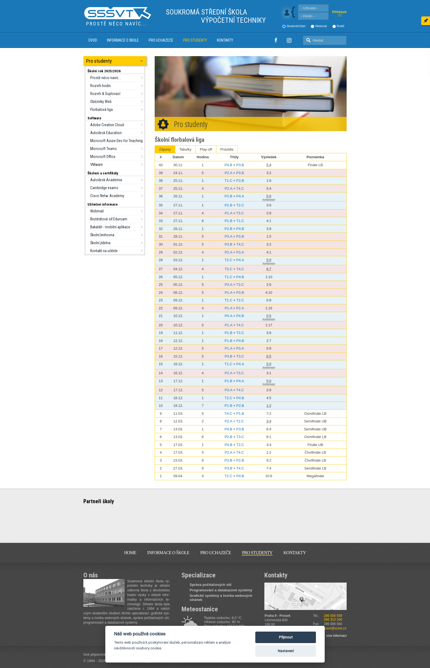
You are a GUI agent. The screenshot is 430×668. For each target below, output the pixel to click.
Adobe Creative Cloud (107, 125)
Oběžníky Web (101, 101)
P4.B (228, 165)
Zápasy (165, 149)
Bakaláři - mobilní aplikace (110, 227)
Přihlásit (339, 12)
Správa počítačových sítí (210, 585)
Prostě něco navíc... (105, 78)
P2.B (240, 180)
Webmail (321, 26)
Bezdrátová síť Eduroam (108, 219)
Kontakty (225, 40)
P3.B (240, 165)
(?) (339, 15)
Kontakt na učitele (104, 251)
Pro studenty (195, 40)
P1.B (228, 221)
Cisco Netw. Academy (107, 196)
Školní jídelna (100, 243)
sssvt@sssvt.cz (335, 628)
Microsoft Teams (103, 148)
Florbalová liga (101, 109)
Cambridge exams (104, 188)
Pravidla (226, 149)
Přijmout (286, 637)
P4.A (240, 196)
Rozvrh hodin (100, 86)
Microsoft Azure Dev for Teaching (116, 141)
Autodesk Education (106, 133)
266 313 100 (333, 619)
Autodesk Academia (106, 180)
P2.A (228, 173)
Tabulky (185, 149)
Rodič (340, 26)
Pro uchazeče (161, 40)
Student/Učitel (296, 26)
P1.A (228, 213)
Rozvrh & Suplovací (105, 93)
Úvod (92, 40)
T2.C (240, 205)
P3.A (228, 236)
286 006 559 (333, 616)
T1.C (228, 180)
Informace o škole (123, 40)
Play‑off (206, 149)
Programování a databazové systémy (221, 590)
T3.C (240, 213)
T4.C (240, 188)
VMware (96, 164)
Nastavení (286, 651)
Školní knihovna (102, 235)
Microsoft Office (102, 156)
